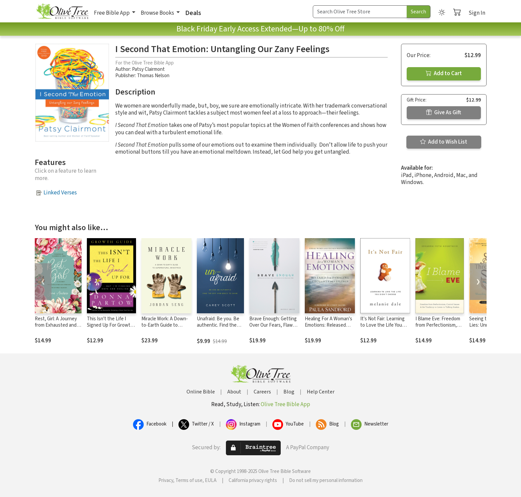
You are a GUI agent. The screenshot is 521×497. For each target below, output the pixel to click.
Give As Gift (443, 113)
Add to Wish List (443, 142)
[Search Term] (360, 11)
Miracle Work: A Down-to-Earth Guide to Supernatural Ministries (165, 325)
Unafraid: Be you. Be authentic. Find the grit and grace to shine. (218, 328)
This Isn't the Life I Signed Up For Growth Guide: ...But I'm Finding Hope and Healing (111, 328)
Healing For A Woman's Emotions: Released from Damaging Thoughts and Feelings (329, 328)
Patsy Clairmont (148, 69)
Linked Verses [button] (60, 193)
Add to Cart (444, 73)
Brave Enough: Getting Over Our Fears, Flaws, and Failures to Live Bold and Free (273, 328)
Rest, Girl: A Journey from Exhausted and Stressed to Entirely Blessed (56, 328)
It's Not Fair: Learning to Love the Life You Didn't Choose (382, 325)
